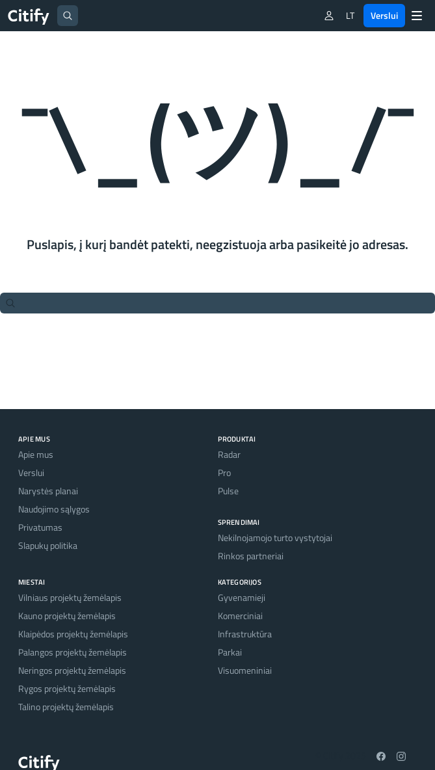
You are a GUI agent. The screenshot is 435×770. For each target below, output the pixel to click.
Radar (229, 454)
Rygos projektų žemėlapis (67, 688)
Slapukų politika (47, 545)
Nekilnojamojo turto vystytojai (275, 537)
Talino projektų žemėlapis (66, 706)
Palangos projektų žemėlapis (72, 652)
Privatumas (40, 527)
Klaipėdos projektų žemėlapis (73, 634)
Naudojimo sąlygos (54, 509)
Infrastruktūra (245, 634)
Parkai (230, 652)
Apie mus (35, 454)
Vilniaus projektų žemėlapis (70, 597)
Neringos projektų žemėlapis (72, 670)
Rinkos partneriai (250, 556)
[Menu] (416, 15)
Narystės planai (48, 491)
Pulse (228, 491)
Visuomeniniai (245, 670)
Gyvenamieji (241, 597)
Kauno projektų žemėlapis (67, 615)
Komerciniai (240, 615)
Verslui (384, 15)
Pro (224, 472)
